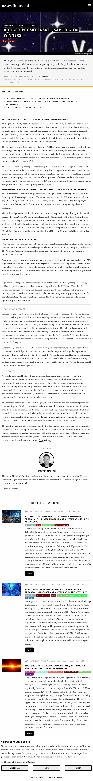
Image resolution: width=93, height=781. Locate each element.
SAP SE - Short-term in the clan (24, 108)
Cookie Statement (55, 777)
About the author (10, 488)
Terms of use (44, 439)
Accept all (15, 768)
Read (29, 574)
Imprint (33, 777)
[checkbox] (2, 761)
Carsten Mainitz (43, 76)
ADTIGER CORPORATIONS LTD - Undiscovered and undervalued (40, 98)
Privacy (42, 777)
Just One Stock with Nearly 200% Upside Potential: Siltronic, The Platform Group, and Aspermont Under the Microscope (57, 519)
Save (47, 768)
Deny (78, 768)
